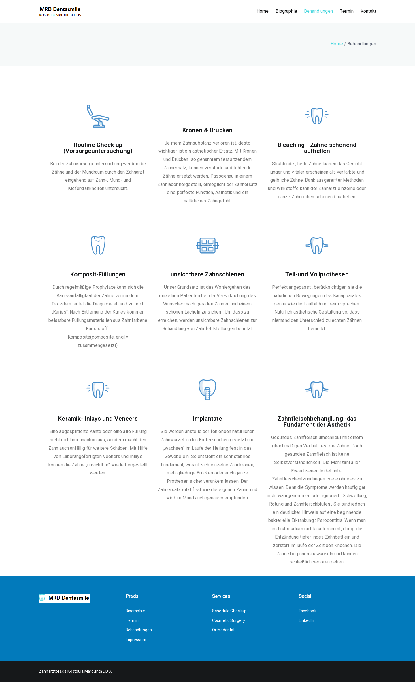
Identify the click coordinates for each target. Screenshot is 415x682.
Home (262, 11)
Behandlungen (318, 11)
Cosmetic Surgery (228, 621)
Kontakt (368, 11)
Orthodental (223, 630)
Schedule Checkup (229, 611)
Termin (347, 11)
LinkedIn (306, 621)
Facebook (307, 611)
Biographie (286, 11)
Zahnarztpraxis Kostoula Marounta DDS (75, 671)
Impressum (136, 640)
